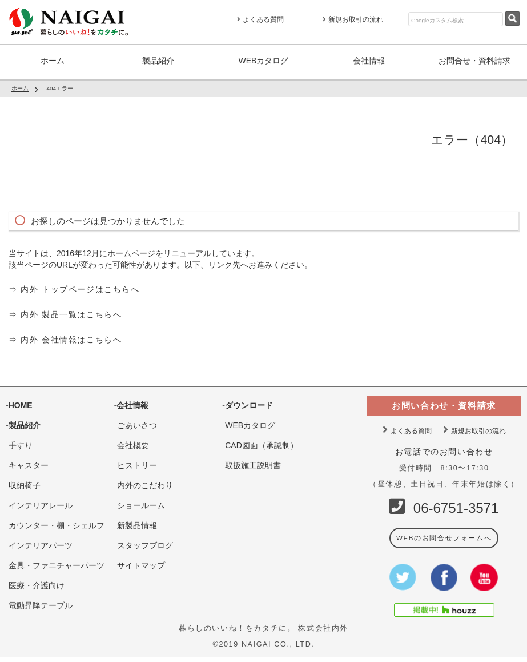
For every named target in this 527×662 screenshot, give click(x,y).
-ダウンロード (247, 403)
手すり (21, 443)
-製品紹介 (23, 423)
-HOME (19, 403)
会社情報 (369, 60)
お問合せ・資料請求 (474, 60)
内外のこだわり (145, 483)
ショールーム (141, 503)
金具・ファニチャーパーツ (56, 563)
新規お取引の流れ (353, 19)
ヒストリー (137, 463)
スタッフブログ (145, 543)
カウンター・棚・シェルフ (56, 523)
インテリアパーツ (41, 543)
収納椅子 (25, 483)
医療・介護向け (37, 583)
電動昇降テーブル (41, 603)
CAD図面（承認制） (261, 443)
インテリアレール (41, 503)
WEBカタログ (264, 60)
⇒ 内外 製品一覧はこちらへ (65, 312)
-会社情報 (131, 403)
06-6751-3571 (455, 505)
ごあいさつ (137, 423)
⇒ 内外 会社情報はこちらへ (65, 337)
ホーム (53, 60)
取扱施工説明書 (253, 463)
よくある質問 (260, 19)
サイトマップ (141, 563)
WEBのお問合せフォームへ (443, 535)
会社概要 (133, 443)
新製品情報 (137, 523)
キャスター (29, 463)
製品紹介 (158, 60)
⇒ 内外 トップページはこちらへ (74, 288)
